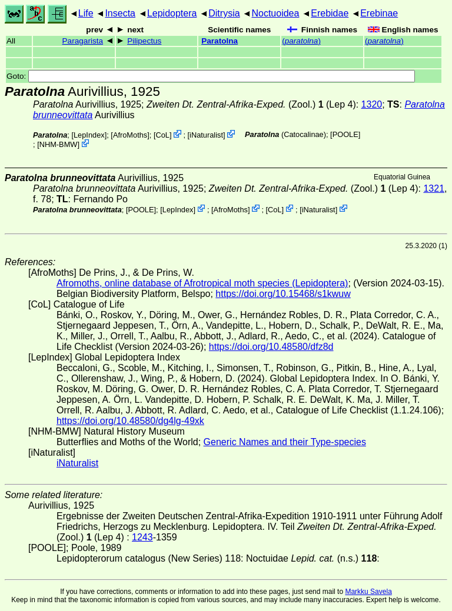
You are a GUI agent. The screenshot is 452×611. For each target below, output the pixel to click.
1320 (372, 104)
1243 (142, 537)
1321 (433, 188)
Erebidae (329, 13)
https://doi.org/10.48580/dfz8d (271, 347)
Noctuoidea (275, 13)
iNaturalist (206, 135)
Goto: (210, 76)
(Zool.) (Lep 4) (251, 104)
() (301, 40)
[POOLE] (345, 134)
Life (86, 13)
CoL (162, 135)
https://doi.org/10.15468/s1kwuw (282, 294)
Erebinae (379, 13)
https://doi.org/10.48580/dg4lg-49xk (130, 421)
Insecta (120, 13)
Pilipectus (144, 40)
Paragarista (83, 40)
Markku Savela (368, 591)
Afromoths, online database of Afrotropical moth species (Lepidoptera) (202, 283)
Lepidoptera (172, 13)
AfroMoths (130, 135)
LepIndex (89, 135)
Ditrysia (224, 13)
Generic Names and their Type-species (285, 442)
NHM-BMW (58, 144)
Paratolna (219, 40)
